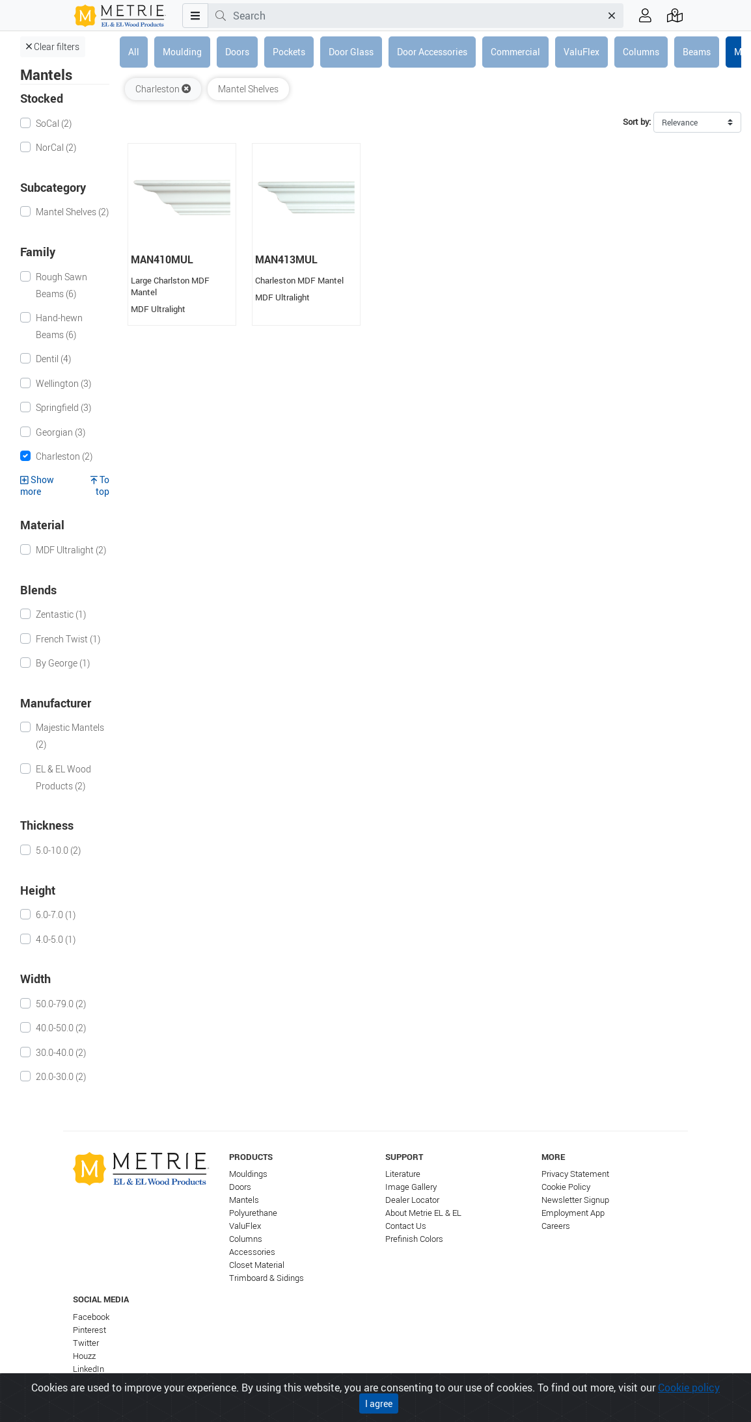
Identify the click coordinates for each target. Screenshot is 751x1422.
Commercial (515, 52)
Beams (697, 52)
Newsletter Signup (575, 1199)
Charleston (163, 89)
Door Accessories (432, 52)
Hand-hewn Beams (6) (59, 326)
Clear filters (52, 46)
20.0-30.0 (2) (61, 1076)
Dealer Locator (412, 1199)
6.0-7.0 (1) (55, 914)
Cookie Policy (565, 1186)
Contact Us (405, 1225)
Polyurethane (253, 1212)
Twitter (86, 1343)
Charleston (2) (64, 456)
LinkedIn (88, 1369)
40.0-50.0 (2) (61, 1027)
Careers (555, 1225)
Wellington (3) (63, 383)
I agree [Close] (378, 1403)
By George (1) (63, 663)
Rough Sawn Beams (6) (61, 285)
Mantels (244, 1199)
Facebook (91, 1317)
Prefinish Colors (414, 1238)
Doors (237, 52)
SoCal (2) (54, 123)
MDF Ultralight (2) (71, 550)
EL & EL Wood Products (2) (63, 777)
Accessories (252, 1251)
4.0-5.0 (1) (55, 939)
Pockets (289, 52)
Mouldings (248, 1173)
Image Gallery (411, 1186)
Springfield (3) (63, 407)
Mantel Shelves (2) (72, 211)
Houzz (84, 1356)
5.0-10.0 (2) (58, 850)
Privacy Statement (575, 1173)
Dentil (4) (53, 358)
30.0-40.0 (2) (61, 1052)
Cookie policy (689, 1387)
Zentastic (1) (61, 614)
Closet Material (256, 1265)
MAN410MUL (162, 259)
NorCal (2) (56, 147)
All (133, 52)
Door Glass (351, 52)
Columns (641, 52)
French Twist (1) (68, 639)
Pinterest (89, 1330)
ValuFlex (581, 52)
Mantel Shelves (248, 89)
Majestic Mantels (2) (70, 735)
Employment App (573, 1212)
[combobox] (417, 15)
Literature (402, 1173)
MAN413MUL (286, 259)
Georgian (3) (60, 432)
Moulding (182, 52)
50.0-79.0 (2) (61, 1003)
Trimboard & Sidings (266, 1278)
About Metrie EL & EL (423, 1212)
